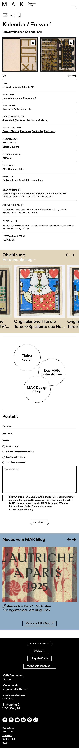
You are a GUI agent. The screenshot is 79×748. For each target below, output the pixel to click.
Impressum (7, 735)
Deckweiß (25, 131)
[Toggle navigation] (73, 4)
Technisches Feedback (15, 462)
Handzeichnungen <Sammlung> (19, 98)
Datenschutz (7, 731)
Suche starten (39, 642)
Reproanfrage (12, 446)
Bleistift (14, 131)
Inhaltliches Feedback (15, 457)
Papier (5, 131)
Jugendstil (8, 120)
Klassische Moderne (36, 120)
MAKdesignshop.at (39, 665)
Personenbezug (17, 259)
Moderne (20, 120)
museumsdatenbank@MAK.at (15, 696)
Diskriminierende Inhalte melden (20, 452)
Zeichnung (49, 131)
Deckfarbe (37, 131)
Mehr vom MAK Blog (39, 630)
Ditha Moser (20, 109)
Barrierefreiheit (8, 739)
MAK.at (39, 650)
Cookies (6, 743)
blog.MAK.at (39, 657)
